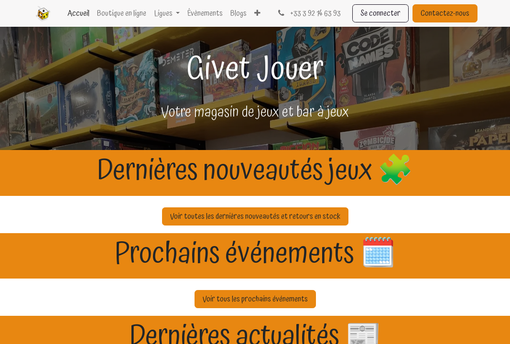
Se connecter (380, 13)
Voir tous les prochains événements (255, 299)
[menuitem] (78, 13)
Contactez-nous (445, 13)
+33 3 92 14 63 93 (308, 13)
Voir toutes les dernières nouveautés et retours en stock (255, 216)
